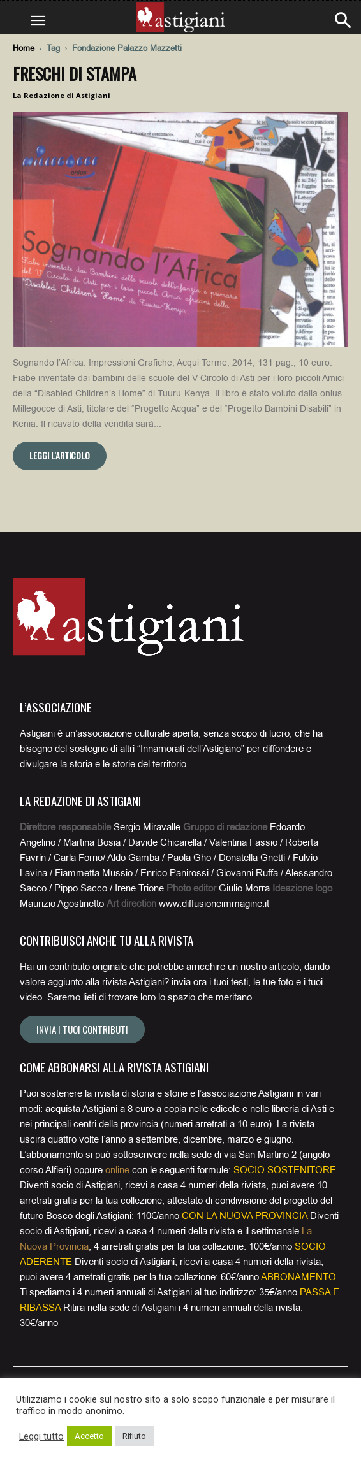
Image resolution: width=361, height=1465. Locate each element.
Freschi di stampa (74, 73)
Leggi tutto (41, 1436)
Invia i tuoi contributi (82, 1029)
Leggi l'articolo (59, 455)
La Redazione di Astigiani (61, 95)
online (117, 1170)
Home (23, 48)
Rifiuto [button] (134, 1436)
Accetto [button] (89, 1436)
